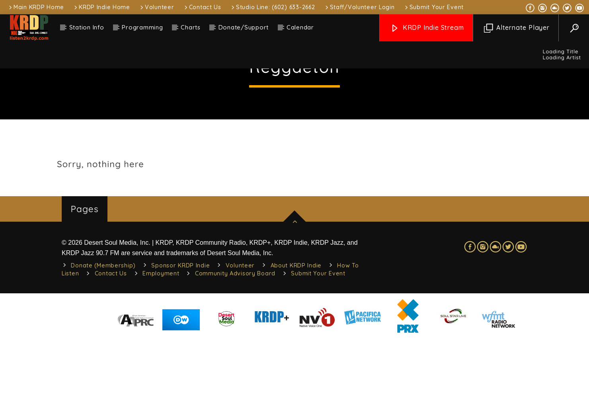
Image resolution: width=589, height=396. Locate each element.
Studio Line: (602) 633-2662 (272, 7)
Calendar (300, 27)
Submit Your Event (434, 7)
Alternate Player (517, 28)
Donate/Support (243, 27)
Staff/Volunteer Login (359, 7)
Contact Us (202, 7)
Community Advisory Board (235, 330)
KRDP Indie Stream (427, 28)
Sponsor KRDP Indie (180, 322)
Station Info (86, 27)
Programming (142, 27)
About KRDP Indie (296, 322)
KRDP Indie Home (101, 7)
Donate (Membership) (103, 322)
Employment (160, 330)
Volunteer (156, 7)
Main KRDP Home (36, 7)
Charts (191, 27)
